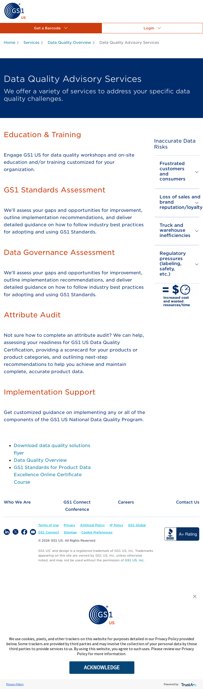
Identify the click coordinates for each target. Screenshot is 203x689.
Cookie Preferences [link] (96, 532)
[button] (50, 28)
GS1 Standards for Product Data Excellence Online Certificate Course (52, 475)
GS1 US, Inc (134, 560)
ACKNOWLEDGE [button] (102, 667)
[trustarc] (188, 684)
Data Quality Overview (40, 460)
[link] (15, 10)
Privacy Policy (15, 684)
